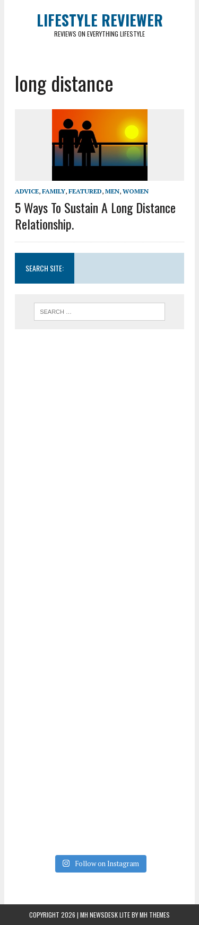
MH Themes (155, 914)
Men (112, 191)
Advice (27, 191)
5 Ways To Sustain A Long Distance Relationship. (95, 215)
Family (53, 191)
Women (136, 191)
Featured (85, 191)
